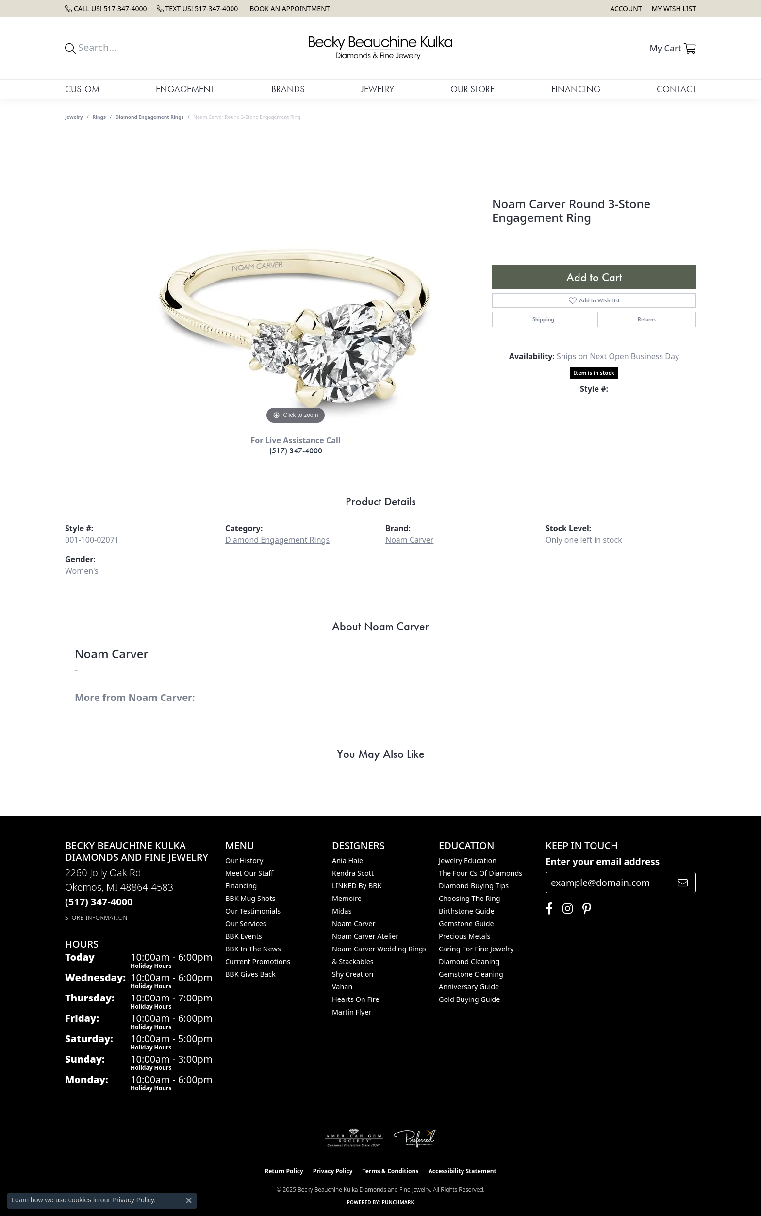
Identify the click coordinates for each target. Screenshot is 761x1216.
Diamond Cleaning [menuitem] (469, 961)
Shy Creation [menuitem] (352, 974)
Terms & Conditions (391, 1171)
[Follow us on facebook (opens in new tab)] (547, 909)
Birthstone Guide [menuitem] (467, 911)
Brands (288, 89)
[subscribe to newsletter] (682, 882)
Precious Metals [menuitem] (464, 936)
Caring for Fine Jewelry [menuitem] (476, 948)
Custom (82, 89)
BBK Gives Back (250, 974)
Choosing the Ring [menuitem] (469, 898)
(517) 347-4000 (295, 451)
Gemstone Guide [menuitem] (466, 923)
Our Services (245, 923)
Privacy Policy (333, 1171)
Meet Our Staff (249, 873)
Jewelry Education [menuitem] (467, 860)
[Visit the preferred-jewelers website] (415, 1138)
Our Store (472, 89)
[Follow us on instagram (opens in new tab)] (565, 909)
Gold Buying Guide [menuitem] (469, 999)
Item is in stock (594, 372)
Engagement (185, 89)
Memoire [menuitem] (347, 898)
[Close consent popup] (189, 1200)
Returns (647, 319)
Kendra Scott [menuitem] (353, 873)
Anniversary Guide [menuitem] (469, 986)
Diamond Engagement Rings (150, 117)
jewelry (74, 117)
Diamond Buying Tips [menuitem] (474, 885)
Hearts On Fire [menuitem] (355, 999)
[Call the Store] (99, 901)
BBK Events (243, 936)
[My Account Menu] (626, 8)
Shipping (543, 319)
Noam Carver (409, 539)
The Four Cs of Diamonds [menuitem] (480, 873)
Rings (99, 117)
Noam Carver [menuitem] (353, 923)
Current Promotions (257, 961)
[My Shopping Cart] (672, 48)
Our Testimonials (253, 911)
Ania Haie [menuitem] (347, 860)
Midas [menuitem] (342, 911)
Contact (676, 89)
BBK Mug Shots (250, 898)
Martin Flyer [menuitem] (351, 1011)
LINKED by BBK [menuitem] (357, 885)
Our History (244, 860)
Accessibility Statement (462, 1171)
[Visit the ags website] (354, 1138)
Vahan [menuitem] (342, 986)
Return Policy (284, 1171)
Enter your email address (603, 861)
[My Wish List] (674, 8)
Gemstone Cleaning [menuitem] (471, 974)
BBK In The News (253, 948)
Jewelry (377, 89)
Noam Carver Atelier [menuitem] (365, 936)
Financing (575, 89)
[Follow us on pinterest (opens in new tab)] (584, 909)
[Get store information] (96, 918)
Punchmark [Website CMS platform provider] (398, 1202)
